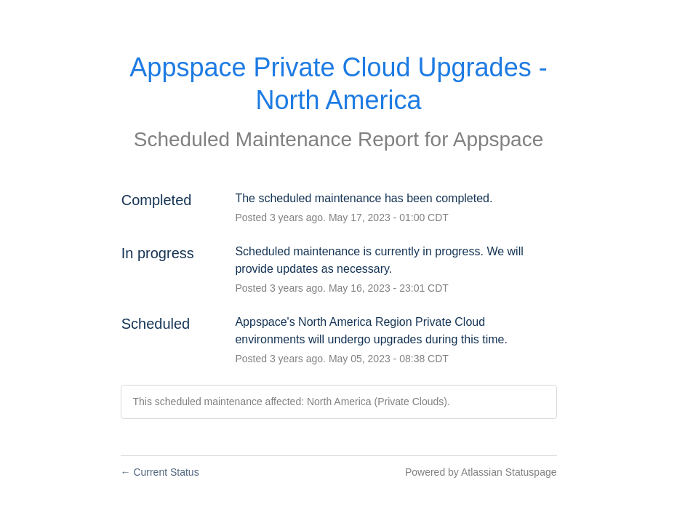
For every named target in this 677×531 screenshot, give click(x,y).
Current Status (160, 472)
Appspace (498, 139)
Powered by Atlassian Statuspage (481, 472)
